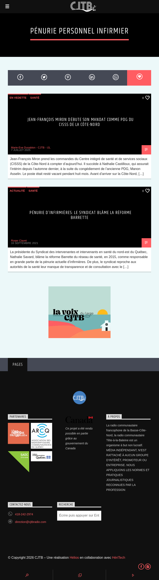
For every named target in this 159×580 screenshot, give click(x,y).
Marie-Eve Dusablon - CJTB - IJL (31, 147)
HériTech (118, 557)
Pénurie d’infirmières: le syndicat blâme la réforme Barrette (80, 215)
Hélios (74, 557)
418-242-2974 (24, 514)
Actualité (17, 190)
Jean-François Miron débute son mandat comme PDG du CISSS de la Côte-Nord (81, 122)
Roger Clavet (19, 240)
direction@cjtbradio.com (30, 522)
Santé (34, 97)
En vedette (18, 97)
